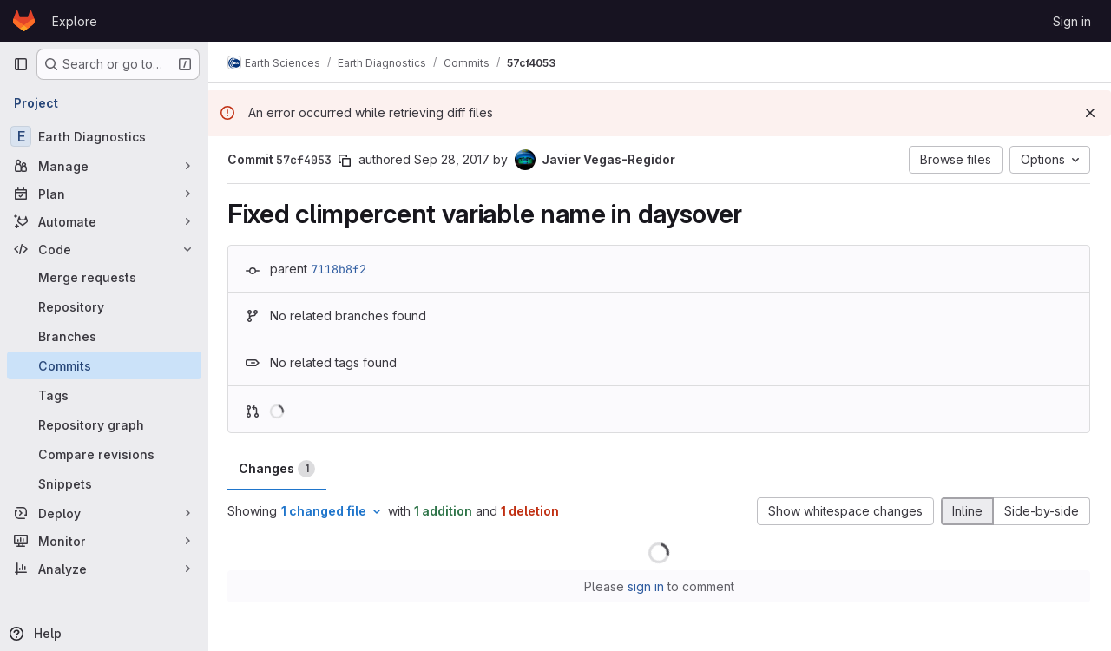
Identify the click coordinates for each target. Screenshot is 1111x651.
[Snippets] (104, 483)
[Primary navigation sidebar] (21, 64)
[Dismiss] (1090, 112)
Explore (74, 21)
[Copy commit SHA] (346, 160)
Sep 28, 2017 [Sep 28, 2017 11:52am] (453, 159)
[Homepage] (24, 21)
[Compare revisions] (104, 454)
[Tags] (104, 395)
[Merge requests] (104, 277)
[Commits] (104, 365)
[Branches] (104, 336)
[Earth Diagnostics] (104, 136)
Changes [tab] (278, 468)
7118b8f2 (340, 269)
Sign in (1072, 21)
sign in (646, 586)
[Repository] (104, 306)
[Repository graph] (104, 424)
